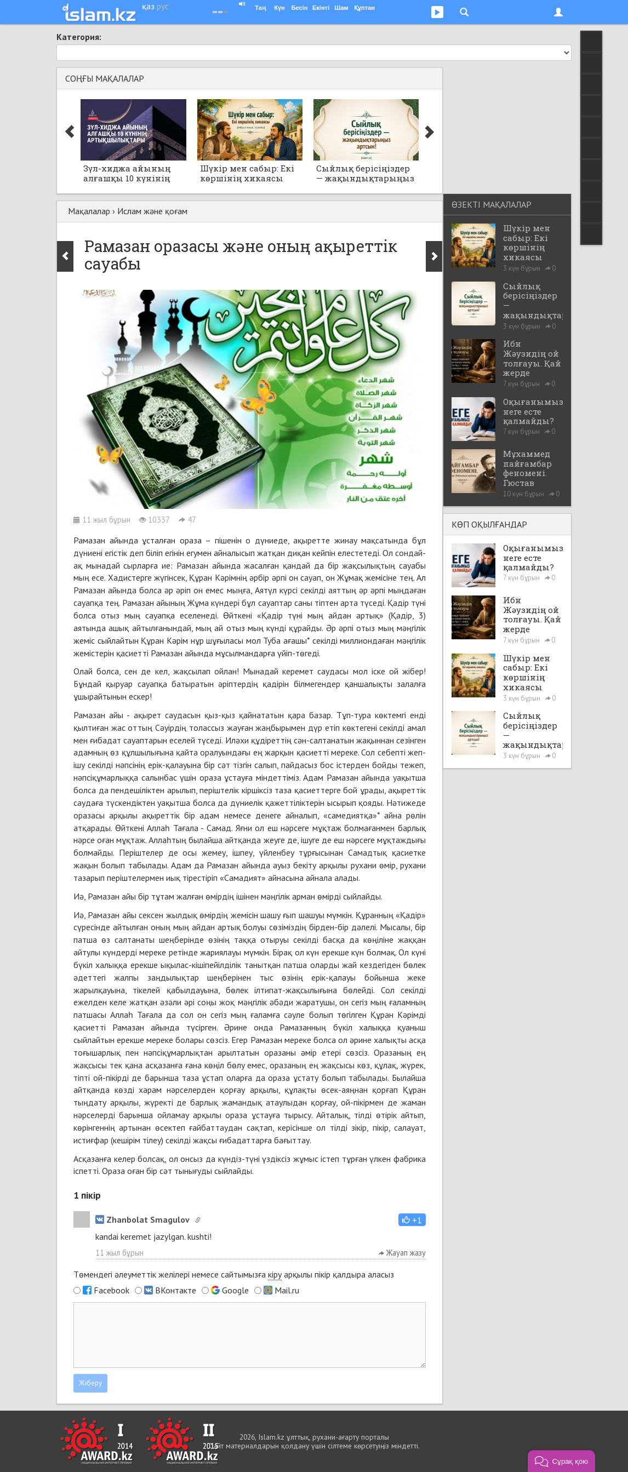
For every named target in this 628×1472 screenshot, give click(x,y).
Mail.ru (287, 1290)
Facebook (111, 1290)
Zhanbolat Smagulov (142, 1219)
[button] (412, 1219)
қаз (148, 6)
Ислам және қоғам (152, 210)
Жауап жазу (402, 1252)
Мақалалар (89, 210)
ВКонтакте (175, 1290)
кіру (275, 1274)
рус (163, 6)
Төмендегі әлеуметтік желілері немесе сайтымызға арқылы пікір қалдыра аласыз (233, 1274)
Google (235, 1290)
